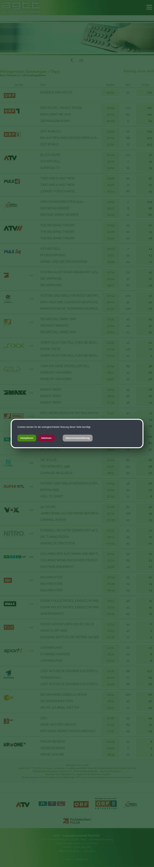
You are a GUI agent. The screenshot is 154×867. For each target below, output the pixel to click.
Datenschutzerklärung (78, 438)
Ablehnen (46, 438)
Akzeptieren (26, 438)
